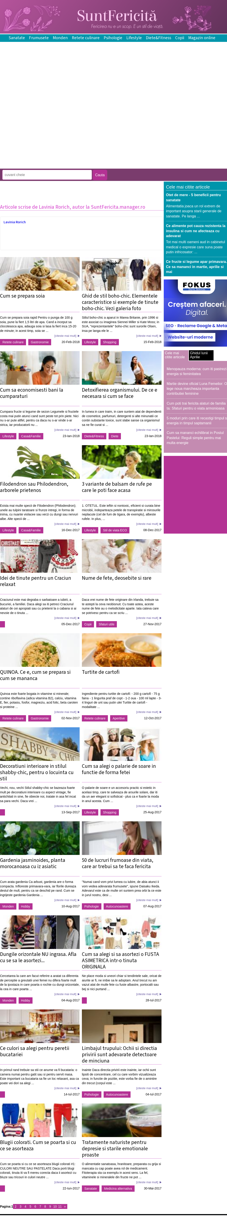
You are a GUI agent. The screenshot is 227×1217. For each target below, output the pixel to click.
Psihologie (113, 38)
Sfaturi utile (106, 624)
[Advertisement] (52, 135)
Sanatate (17, 38)
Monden (60, 38)
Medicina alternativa (118, 1188)
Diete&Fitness (158, 38)
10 (55, 1206)
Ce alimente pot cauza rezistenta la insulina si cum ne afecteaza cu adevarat (195, 231)
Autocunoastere (117, 906)
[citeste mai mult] (65, 335)
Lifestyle (134, 38)
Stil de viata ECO (115, 530)
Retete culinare (86, 38)
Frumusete (39, 38)
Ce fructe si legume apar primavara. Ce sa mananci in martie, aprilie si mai (196, 267)
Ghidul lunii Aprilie (199, 355)
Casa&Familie (31, 436)
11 (60, 1206)
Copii (179, 38)
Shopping (109, 342)
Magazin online (201, 38)
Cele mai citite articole (175, 355)
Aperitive (119, 718)
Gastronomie (40, 342)
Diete (114, 436)
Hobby (25, 906)
